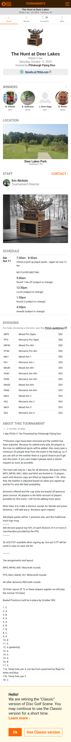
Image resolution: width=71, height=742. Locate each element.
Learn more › (19, 718)
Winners (35, 87)
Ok (15, 732)
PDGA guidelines (54, 327)
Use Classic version (43, 732)
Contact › (59, 174)
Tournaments (35, 3)
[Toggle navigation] (67, 4)
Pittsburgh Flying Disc (42, 65)
